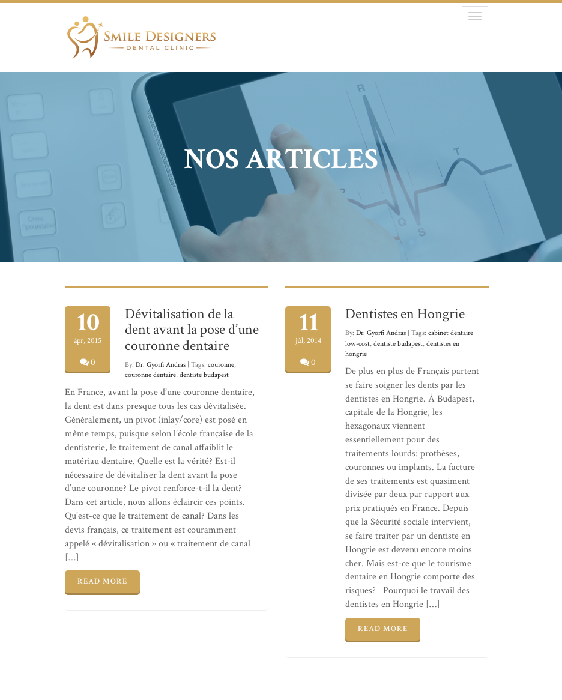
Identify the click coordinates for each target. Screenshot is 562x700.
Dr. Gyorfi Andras (161, 364)
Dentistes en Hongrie (405, 313)
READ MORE (102, 581)
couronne (221, 364)
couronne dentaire (150, 374)
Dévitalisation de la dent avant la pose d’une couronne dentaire (192, 329)
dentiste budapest (204, 374)
